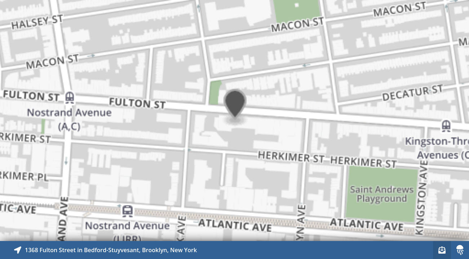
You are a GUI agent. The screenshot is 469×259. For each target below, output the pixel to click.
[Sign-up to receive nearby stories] (442, 250)
